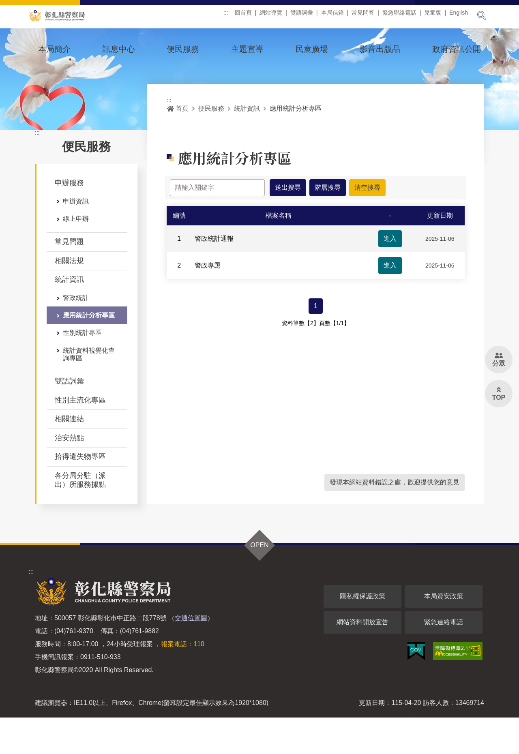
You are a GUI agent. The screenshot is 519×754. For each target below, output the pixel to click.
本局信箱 (332, 16)
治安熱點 (69, 474)
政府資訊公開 (456, 49)
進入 (390, 278)
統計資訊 (69, 316)
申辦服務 (69, 219)
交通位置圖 (191, 654)
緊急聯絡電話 (399, 16)
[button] (415, 172)
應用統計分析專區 (89, 351)
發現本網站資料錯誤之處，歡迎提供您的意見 (394, 518)
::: (225, 16)
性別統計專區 (82, 369)
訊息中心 (119, 49)
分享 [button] (455, 174)
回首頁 (243, 16)
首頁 (178, 144)
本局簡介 (54, 49)
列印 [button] (435, 174)
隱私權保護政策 (362, 632)
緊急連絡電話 (443, 658)
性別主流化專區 (80, 437)
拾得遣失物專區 (80, 493)
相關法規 (69, 297)
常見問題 (69, 278)
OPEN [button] (259, 581)
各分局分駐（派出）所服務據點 (80, 516)
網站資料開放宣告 (362, 658)
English (458, 16)
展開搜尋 (481, 15)
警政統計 (76, 334)
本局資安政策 (443, 632)
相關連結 (69, 455)
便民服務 (183, 49)
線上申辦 (76, 255)
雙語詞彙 (301, 16)
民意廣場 (312, 49)
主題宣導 (247, 49)
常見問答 (363, 16)
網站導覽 (271, 16)
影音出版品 (380, 49)
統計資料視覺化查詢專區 (89, 390)
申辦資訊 (76, 237)
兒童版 (432, 16)
